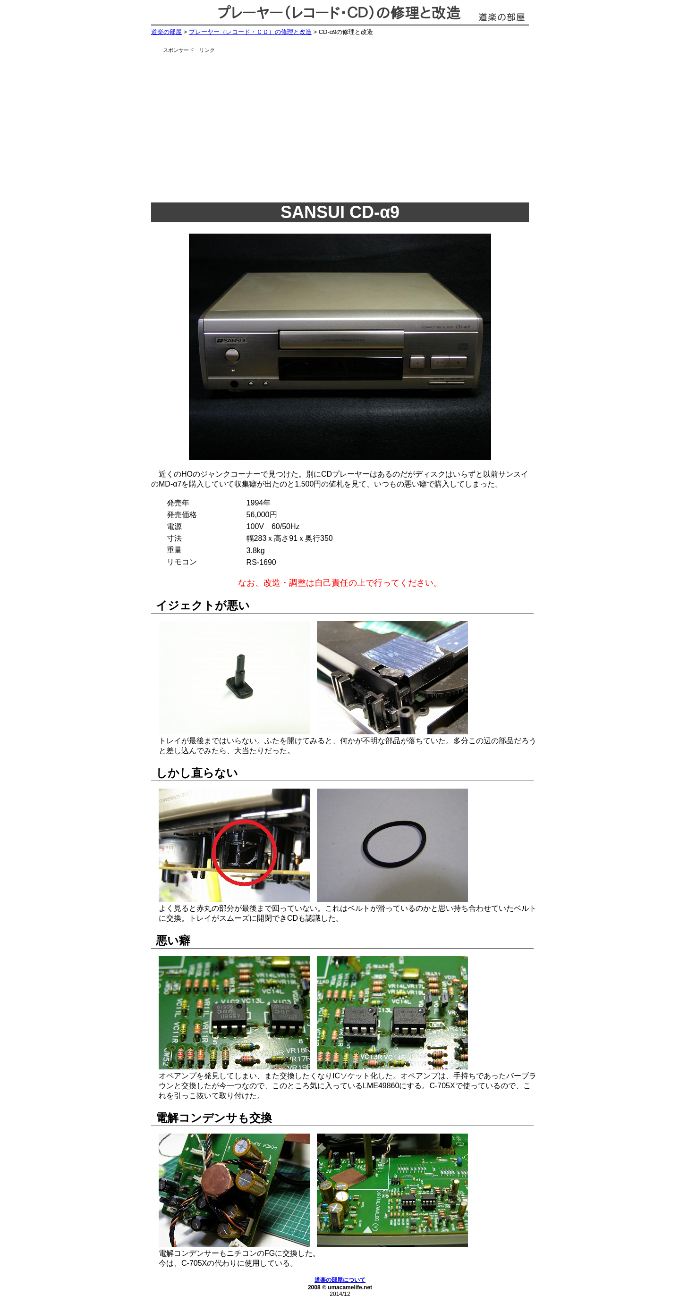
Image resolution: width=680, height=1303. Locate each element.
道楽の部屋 (166, 31)
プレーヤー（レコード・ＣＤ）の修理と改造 (250, 31)
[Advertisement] (352, 125)
